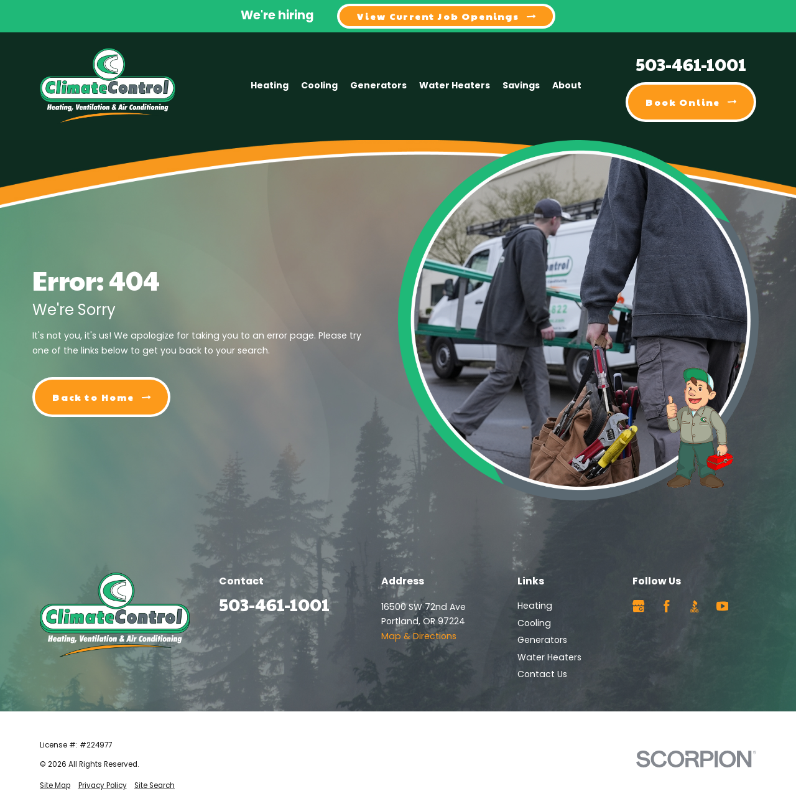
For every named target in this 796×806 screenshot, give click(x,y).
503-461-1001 (691, 64)
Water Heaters (549, 657)
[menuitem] (55, 785)
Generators (542, 640)
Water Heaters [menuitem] (454, 85)
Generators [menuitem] (378, 85)
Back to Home (101, 397)
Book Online (691, 102)
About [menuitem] (566, 85)
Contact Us (542, 674)
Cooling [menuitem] (319, 85)
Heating (534, 605)
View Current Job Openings (446, 16)
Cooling (534, 623)
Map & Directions (418, 636)
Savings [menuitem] (521, 85)
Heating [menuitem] (270, 85)
